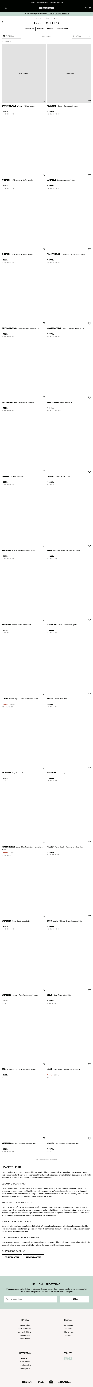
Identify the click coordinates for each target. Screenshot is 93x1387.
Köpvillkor (25, 1358)
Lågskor (47, 18)
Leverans (27, 1329)
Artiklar (68, 1335)
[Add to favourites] (44, 101)
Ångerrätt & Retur (25, 1332)
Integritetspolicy (25, 1365)
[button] (81, 36)
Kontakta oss (25, 1339)
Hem (35, 18)
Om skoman (68, 1325)
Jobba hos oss (68, 1332)
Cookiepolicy (25, 1369)
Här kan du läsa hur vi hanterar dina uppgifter (55, 1292)
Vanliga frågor (25, 1325)
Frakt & (21, 1329)
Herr (41, 18)
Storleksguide (25, 1335)
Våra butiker (68, 1329)
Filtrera (8, 36)
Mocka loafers (33, 1257)
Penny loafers (12, 1257)
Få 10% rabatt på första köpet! (46, 14)
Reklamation (25, 1362)
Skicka (74, 1299)
